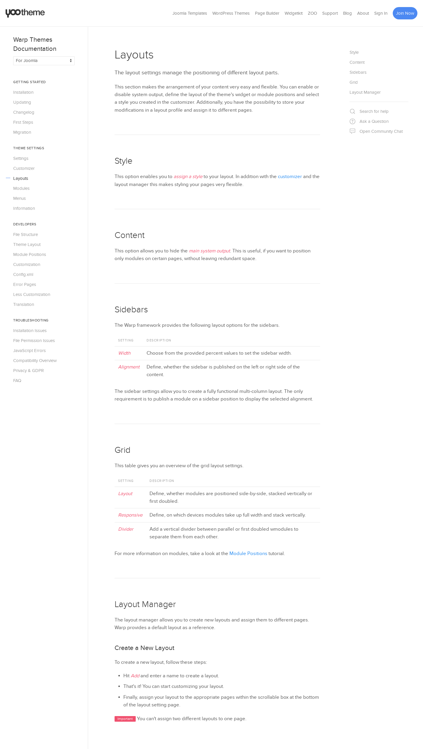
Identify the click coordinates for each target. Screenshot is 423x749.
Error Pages (24, 284)
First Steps (23, 122)
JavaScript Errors (29, 350)
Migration (22, 132)
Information (24, 208)
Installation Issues (30, 330)
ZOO (312, 13)
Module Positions (29, 254)
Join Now (405, 13)
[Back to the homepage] (25, 13)
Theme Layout (27, 244)
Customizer (24, 168)
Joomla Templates (189, 13)
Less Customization (31, 294)
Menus (19, 198)
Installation (23, 92)
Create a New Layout (144, 648)
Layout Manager (145, 604)
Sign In (380, 13)
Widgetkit (294, 13)
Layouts (20, 178)
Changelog (23, 112)
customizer (290, 177)
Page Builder (267, 13)
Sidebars (131, 309)
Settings (20, 158)
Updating (22, 102)
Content (130, 235)
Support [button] (330, 13)
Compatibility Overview (35, 360)
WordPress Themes (231, 13)
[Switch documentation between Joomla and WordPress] (44, 60)
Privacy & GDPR (28, 370)
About (363, 13)
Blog (347, 13)
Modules (21, 188)
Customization (26, 264)
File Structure (25, 234)
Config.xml (23, 274)
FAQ (17, 380)
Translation (23, 304)
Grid (122, 450)
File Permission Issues (34, 340)
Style (123, 161)
